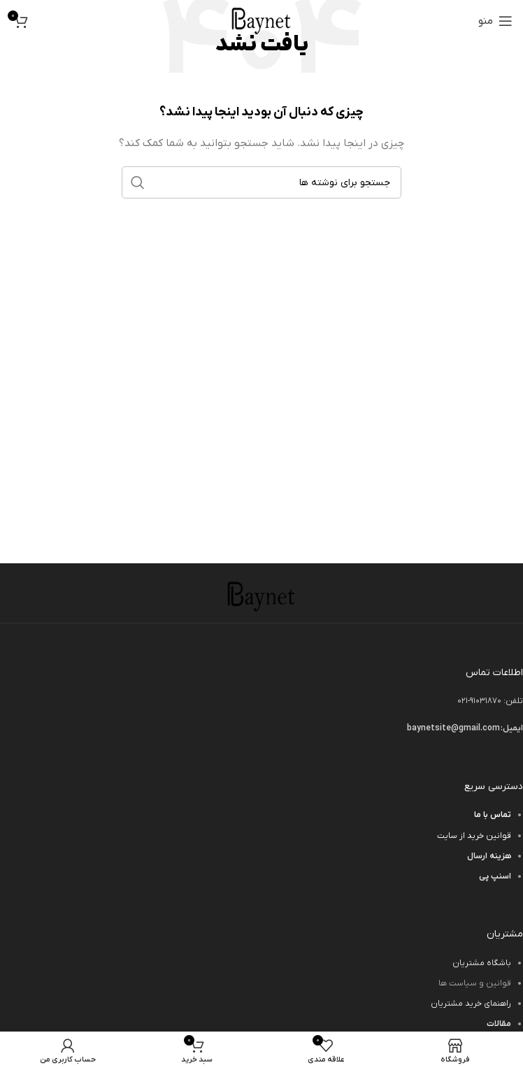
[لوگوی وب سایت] (261, 20)
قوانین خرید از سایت (474, 835)
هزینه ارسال (489, 856)
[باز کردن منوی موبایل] (495, 21)
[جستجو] (261, 182)
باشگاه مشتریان (481, 963)
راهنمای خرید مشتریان (471, 1003)
